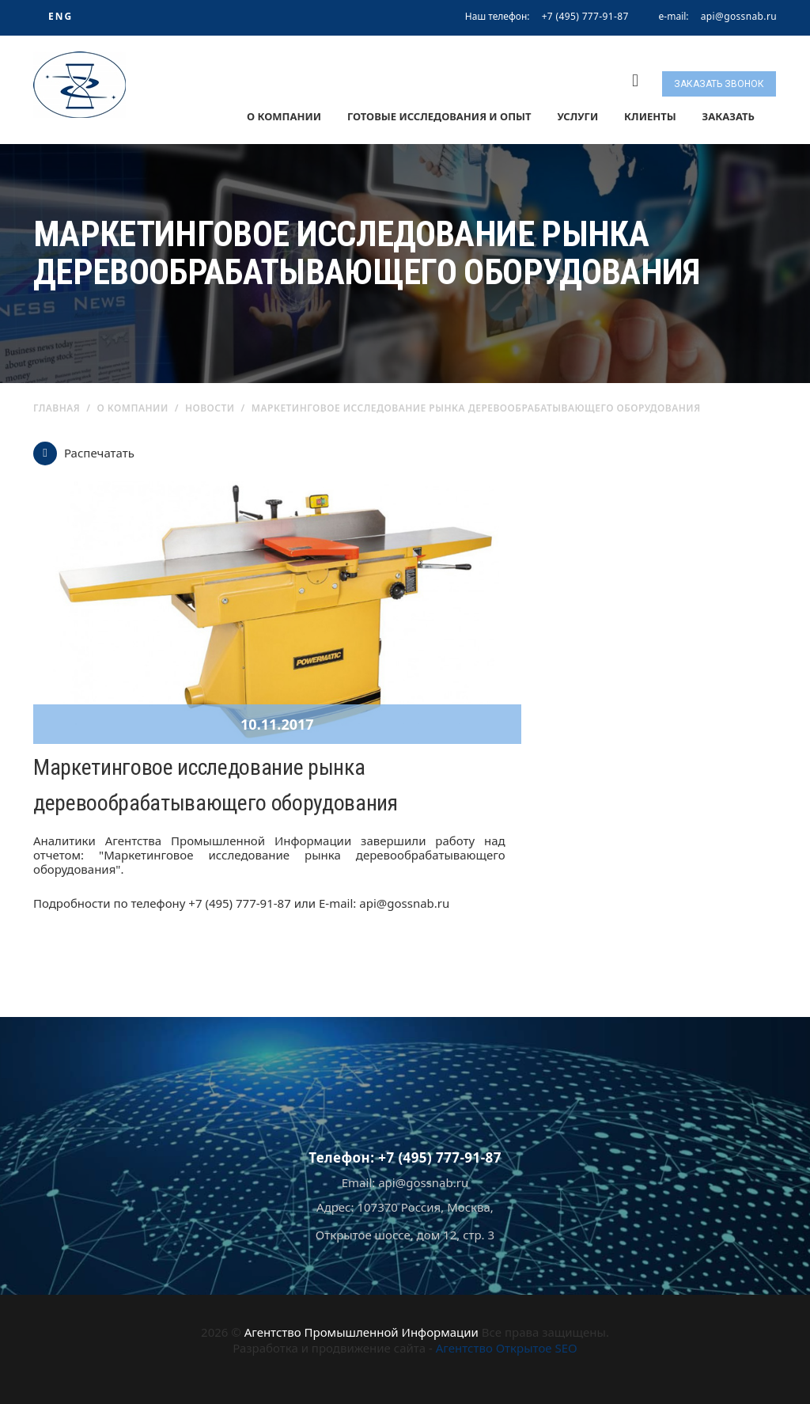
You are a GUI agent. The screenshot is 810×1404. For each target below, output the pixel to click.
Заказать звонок (719, 83)
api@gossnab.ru (739, 16)
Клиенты (650, 116)
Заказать (728, 116)
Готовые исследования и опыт (439, 116)
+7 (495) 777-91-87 (585, 16)
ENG (60, 16)
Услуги (577, 116)
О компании (284, 116)
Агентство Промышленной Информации (361, 1332)
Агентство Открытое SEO (506, 1348)
